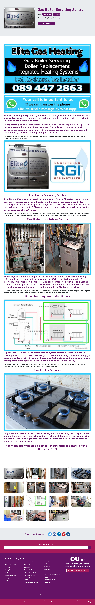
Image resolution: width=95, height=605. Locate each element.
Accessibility (53, 589)
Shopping (47, 572)
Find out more (8, 603)
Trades (46, 577)
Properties (47, 566)
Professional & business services (51, 563)
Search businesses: (47, 545)
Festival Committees (30, 562)
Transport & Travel (49, 580)
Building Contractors (10, 570)
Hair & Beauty (28, 564)
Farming (6, 578)
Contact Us (62, 589)
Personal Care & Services (31, 582)
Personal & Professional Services (31, 579)
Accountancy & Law (9, 562)
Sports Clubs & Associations (52, 574)
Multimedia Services (29, 575)
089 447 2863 (47, 14)
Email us (46, 23)
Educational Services (10, 575)
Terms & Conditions (35, 589)
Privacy (45, 589)
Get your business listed (77, 570)
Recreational (47, 569)
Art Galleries (7, 567)
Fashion (6, 580)
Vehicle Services (48, 582)
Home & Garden (28, 570)
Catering (6, 572)
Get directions (63, 18)
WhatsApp (56, 14)
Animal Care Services (10, 564)
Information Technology (31, 572)
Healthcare (27, 567)
